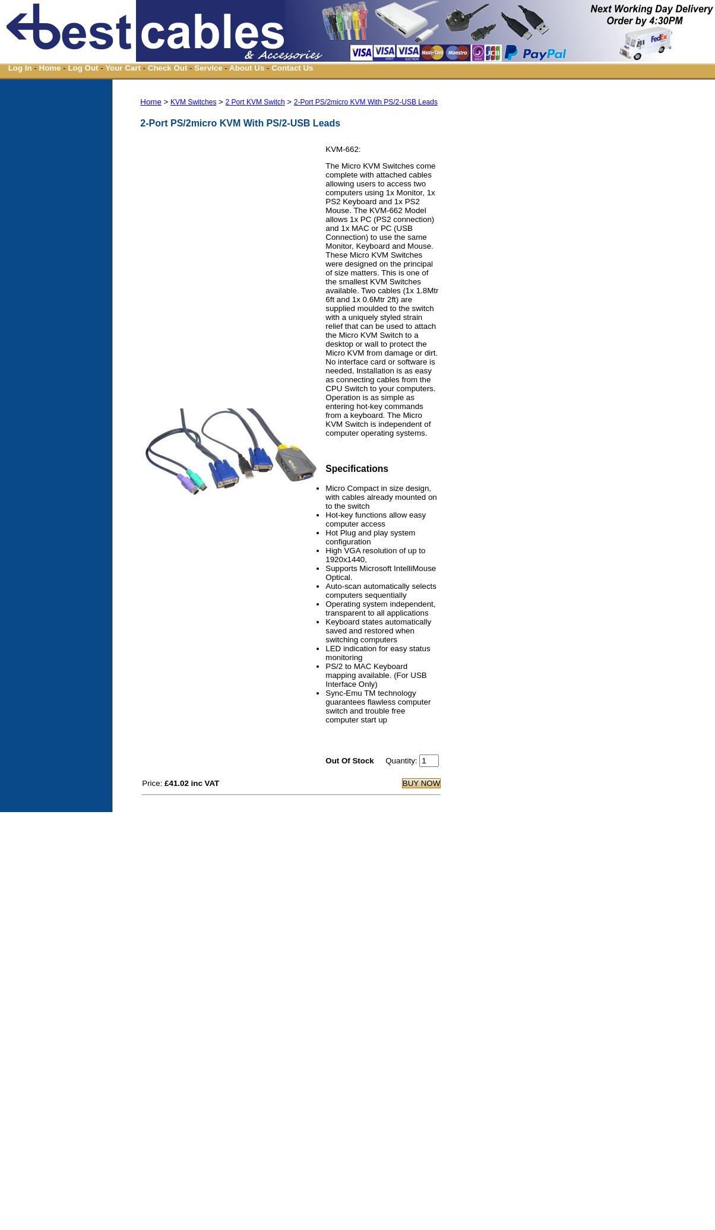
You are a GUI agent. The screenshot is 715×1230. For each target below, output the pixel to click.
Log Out (83, 68)
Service (208, 68)
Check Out (168, 68)
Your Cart (123, 68)
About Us (246, 68)
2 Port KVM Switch (255, 102)
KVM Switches (193, 102)
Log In (20, 68)
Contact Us (292, 68)
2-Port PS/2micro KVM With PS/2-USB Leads (366, 102)
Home (50, 68)
